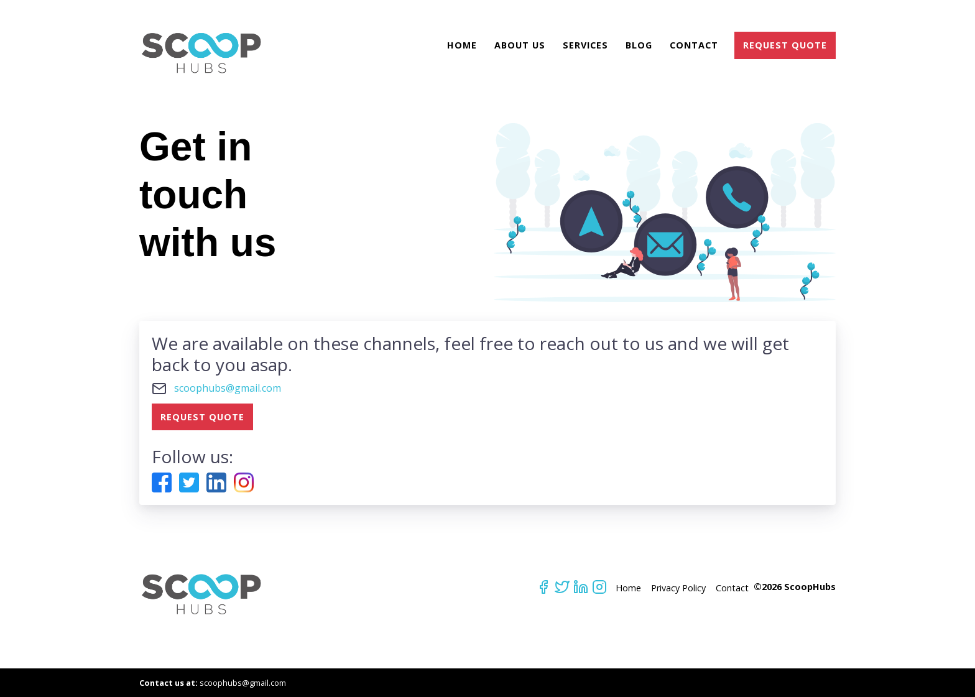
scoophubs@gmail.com (227, 388)
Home (462, 45)
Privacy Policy (678, 588)
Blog (639, 45)
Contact (694, 45)
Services (585, 45)
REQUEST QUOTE (785, 45)
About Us (519, 45)
